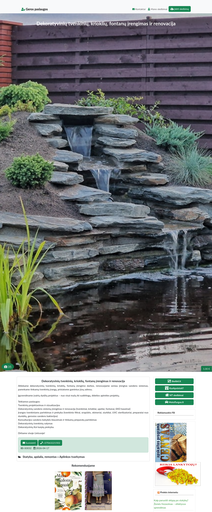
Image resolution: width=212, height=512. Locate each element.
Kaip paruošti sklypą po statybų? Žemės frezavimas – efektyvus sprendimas (171, 504)
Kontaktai (138, 9)
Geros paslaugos (34, 9)
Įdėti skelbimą (180, 8)
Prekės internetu (169, 492)
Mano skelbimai (157, 9)
